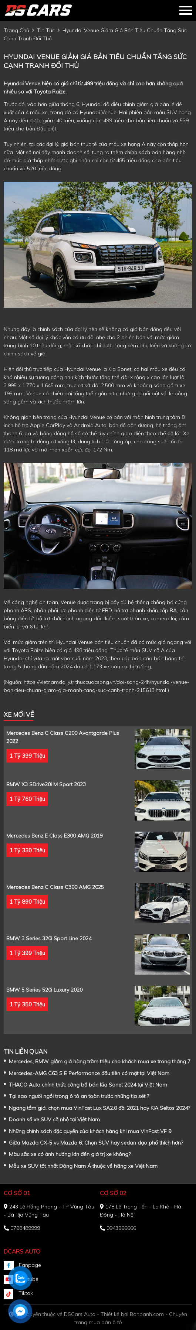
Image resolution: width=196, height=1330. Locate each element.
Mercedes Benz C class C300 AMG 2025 (55, 887)
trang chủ (16, 30)
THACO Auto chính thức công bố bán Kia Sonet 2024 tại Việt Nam (88, 1084)
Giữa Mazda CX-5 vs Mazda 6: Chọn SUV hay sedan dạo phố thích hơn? (96, 1142)
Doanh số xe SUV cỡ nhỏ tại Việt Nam (54, 1119)
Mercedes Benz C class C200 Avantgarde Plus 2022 (62, 737)
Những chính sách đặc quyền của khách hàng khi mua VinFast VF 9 (90, 1131)
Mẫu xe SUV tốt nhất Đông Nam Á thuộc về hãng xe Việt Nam (83, 1166)
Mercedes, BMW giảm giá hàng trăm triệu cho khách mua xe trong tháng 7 (99, 1061)
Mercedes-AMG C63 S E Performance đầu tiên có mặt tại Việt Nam (89, 1073)
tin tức (46, 30)
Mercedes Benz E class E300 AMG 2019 (54, 835)
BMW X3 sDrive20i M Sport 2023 (46, 784)
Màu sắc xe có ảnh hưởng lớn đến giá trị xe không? (70, 1154)
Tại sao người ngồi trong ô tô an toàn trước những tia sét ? (79, 1096)
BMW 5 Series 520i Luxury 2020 (44, 989)
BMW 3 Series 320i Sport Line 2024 (48, 938)
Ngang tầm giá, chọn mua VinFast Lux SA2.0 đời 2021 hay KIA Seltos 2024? (99, 1108)
